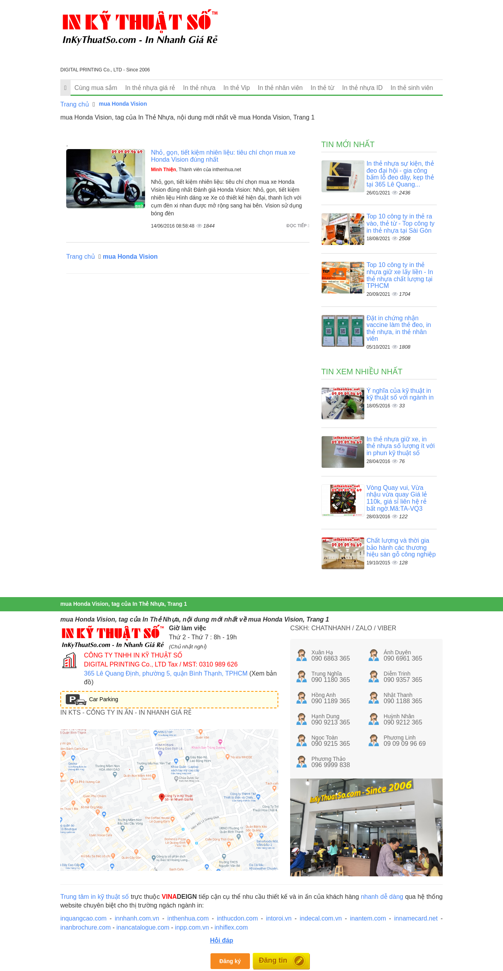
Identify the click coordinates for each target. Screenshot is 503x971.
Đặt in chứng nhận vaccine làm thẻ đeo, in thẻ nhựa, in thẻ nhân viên (399, 328)
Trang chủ (74, 104)
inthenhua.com (188, 918)
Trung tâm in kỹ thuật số (94, 896)
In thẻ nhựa (199, 87)
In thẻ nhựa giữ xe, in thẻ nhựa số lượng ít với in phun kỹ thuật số (401, 446)
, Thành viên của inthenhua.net (196, 169)
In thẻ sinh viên (412, 87)
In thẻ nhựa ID (362, 87)
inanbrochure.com (85, 927)
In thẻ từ (322, 87)
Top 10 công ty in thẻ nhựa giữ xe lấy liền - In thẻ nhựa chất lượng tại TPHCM (400, 275)
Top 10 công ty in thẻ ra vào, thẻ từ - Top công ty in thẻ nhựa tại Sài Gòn (401, 223)
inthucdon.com (237, 918)
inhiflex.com (231, 927)
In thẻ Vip (237, 87)
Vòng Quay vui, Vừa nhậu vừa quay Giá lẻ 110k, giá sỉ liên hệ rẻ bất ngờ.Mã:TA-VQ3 (397, 498)
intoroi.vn (279, 918)
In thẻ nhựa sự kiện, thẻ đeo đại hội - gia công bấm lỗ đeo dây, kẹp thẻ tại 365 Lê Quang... (400, 174)
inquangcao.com (83, 918)
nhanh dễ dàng (382, 896)
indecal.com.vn (321, 918)
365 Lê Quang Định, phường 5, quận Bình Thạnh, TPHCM (166, 673)
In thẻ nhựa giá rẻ (150, 87)
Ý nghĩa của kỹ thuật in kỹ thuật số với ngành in (400, 394)
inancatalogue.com (142, 927)
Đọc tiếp (298, 225)
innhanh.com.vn (137, 918)
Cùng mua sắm (96, 87)
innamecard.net (416, 918)
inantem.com (368, 918)
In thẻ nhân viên (280, 87)
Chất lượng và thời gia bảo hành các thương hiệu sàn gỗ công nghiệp (401, 547)
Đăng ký (229, 961)
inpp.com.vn (192, 927)
